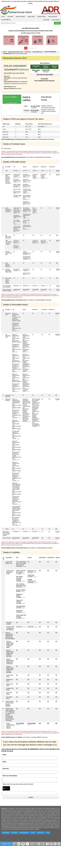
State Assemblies (20, 16)
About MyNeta (56, 19)
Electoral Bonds (52, 16)
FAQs (48, 832)
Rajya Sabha (31, 16)
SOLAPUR (28, 51)
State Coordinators (24, 832)
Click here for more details (45, 74)
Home (3, 16)
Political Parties (41, 16)
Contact (33, 832)
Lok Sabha (10, 16)
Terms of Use (41, 832)
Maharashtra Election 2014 (15, 51)
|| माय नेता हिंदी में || (6, 19)
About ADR (46, 19)
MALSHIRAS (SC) (38, 51)
